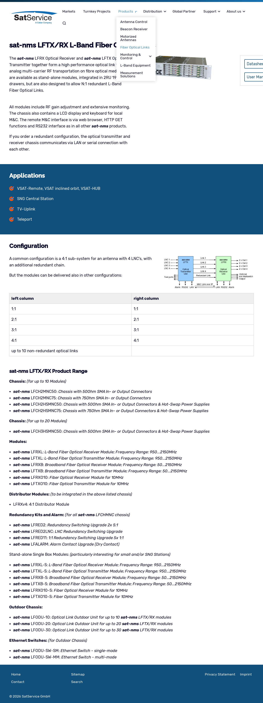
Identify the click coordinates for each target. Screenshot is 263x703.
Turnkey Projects (96, 11)
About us (234, 11)
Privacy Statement (220, 674)
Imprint (246, 674)
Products (125, 11)
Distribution (152, 11)
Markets (68, 11)
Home (16, 674)
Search (64, 23)
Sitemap (78, 674)
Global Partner (184, 11)
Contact (17, 682)
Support (209, 11)
